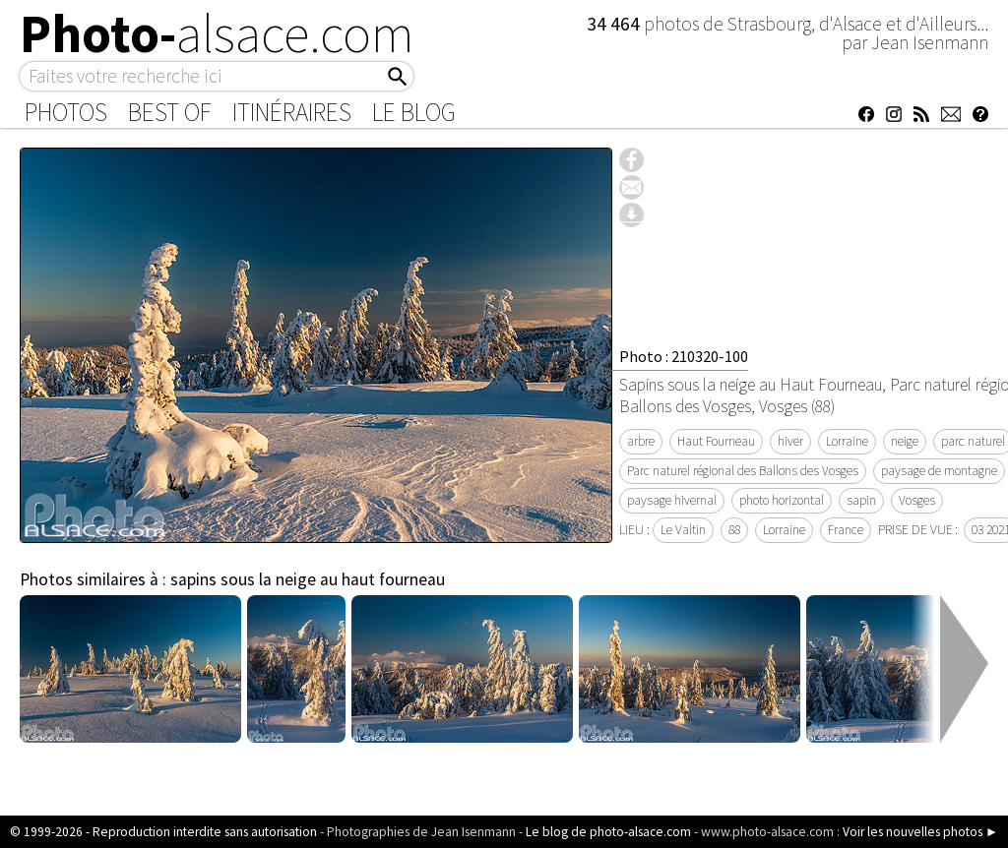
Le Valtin (683, 529)
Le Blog (414, 112)
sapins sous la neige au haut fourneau (307, 579)
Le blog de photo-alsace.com (608, 831)
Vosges (917, 500)
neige (904, 441)
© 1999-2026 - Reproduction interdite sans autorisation (163, 831)
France (845, 529)
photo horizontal (781, 500)
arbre (641, 441)
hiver (790, 441)
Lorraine (847, 441)
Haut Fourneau (716, 441)
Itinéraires (291, 112)
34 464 (615, 23)
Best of (170, 112)
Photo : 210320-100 (683, 356)
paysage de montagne (939, 470)
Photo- (217, 33)
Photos (66, 112)
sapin (861, 500)
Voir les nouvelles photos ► (920, 831)
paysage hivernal (672, 500)
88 (734, 529)
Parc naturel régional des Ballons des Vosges (742, 470)
